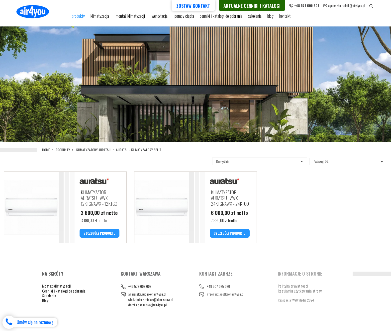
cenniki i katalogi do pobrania (219, 18)
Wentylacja (159, 18)
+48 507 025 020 (218, 294)
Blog (45, 308)
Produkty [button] (78, 18)
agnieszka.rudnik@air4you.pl (355, 5)
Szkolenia (252, 18)
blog (268, 18)
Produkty (63, 149)
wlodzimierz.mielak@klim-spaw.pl (150, 307)
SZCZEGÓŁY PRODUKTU (99, 234)
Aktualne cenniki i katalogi (260, 5)
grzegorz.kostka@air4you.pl (225, 301)
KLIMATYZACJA (100, 18)
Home (46, 149)
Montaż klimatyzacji (130, 18)
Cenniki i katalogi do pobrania (64, 298)
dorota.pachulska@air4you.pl (147, 312)
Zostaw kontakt (202, 5)
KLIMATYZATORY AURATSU (94, 149)
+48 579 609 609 (139, 294)
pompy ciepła (182, 18)
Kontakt (283, 18)
